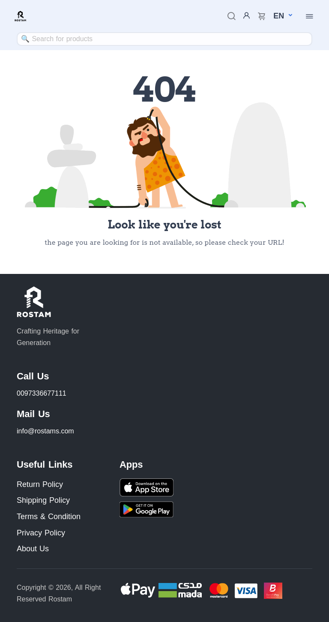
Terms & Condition (49, 516)
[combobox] (164, 39)
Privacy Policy (41, 533)
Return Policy (40, 484)
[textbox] (164, 39)
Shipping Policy (43, 500)
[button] (278, 16)
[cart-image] (261, 16)
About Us (33, 548)
